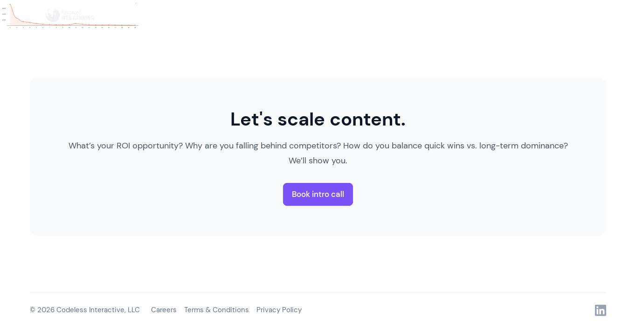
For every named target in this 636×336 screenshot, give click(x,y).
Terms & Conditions (216, 310)
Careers (164, 310)
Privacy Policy (279, 310)
